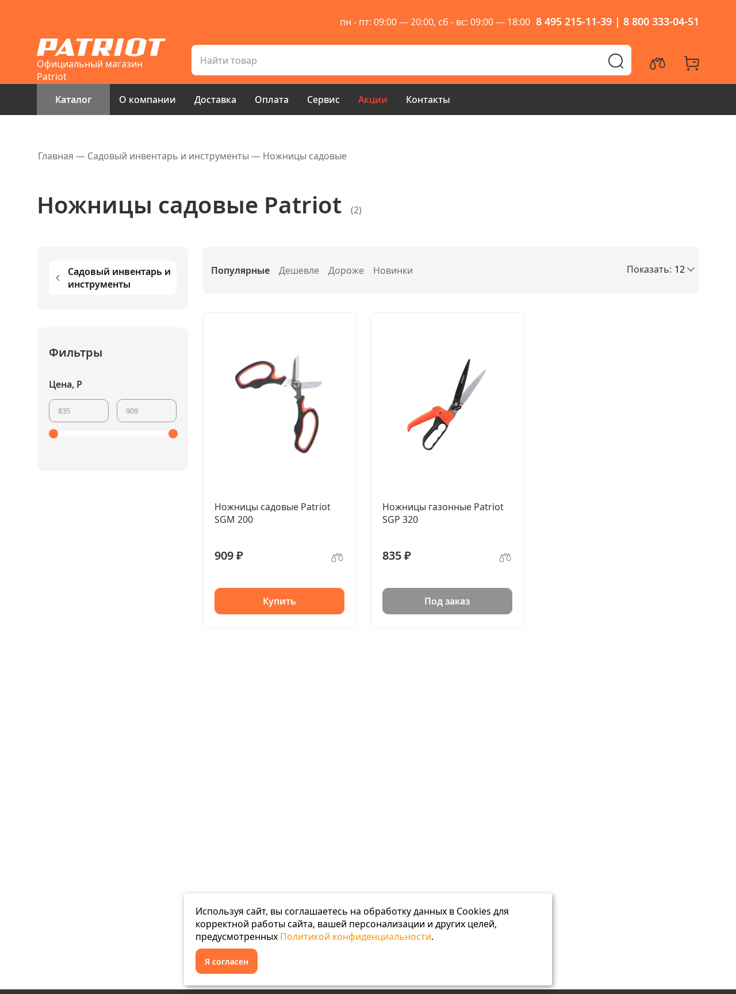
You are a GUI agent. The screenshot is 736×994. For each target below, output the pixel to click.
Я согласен (226, 961)
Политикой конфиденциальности (355, 936)
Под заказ (447, 601)
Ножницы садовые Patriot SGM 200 (272, 513)
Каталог (73, 99)
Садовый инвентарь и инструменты (112, 277)
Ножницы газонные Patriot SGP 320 (443, 513)
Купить (279, 601)
